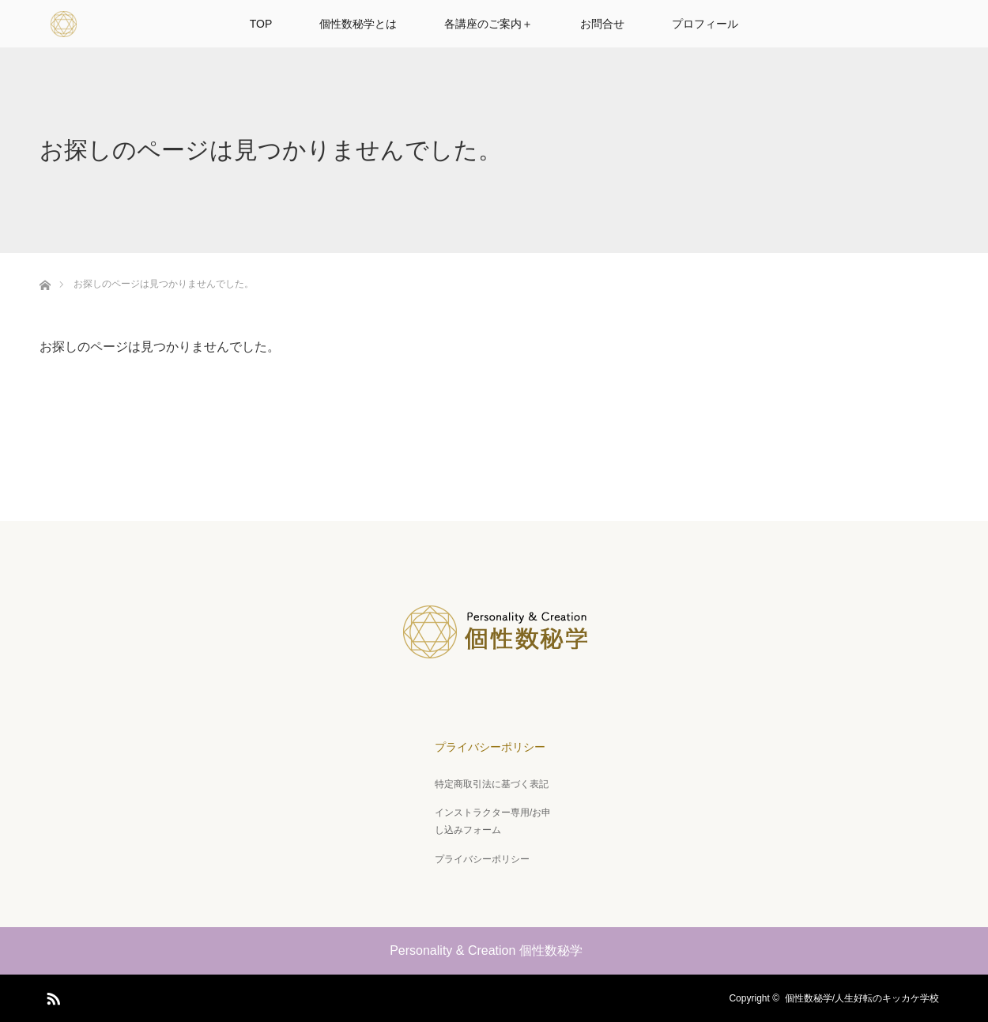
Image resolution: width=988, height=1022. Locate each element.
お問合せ (602, 23)
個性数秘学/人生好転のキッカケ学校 (866, 998)
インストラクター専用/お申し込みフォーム (493, 821)
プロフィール (705, 23)
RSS (51, 996)
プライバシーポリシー (490, 747)
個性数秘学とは (358, 23)
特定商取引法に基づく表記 (492, 784)
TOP (261, 23)
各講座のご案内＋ (488, 23)
